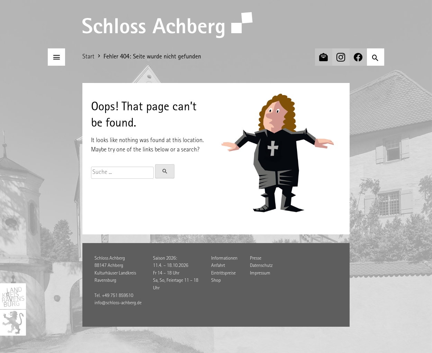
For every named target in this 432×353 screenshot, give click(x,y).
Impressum (260, 273)
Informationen (224, 258)
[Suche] (122, 173)
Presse (255, 258)
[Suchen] (375, 57)
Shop (216, 280)
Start (88, 57)
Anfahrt (218, 265)
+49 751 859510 (117, 296)
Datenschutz (261, 265)
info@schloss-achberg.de (118, 303)
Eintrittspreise (223, 273)
